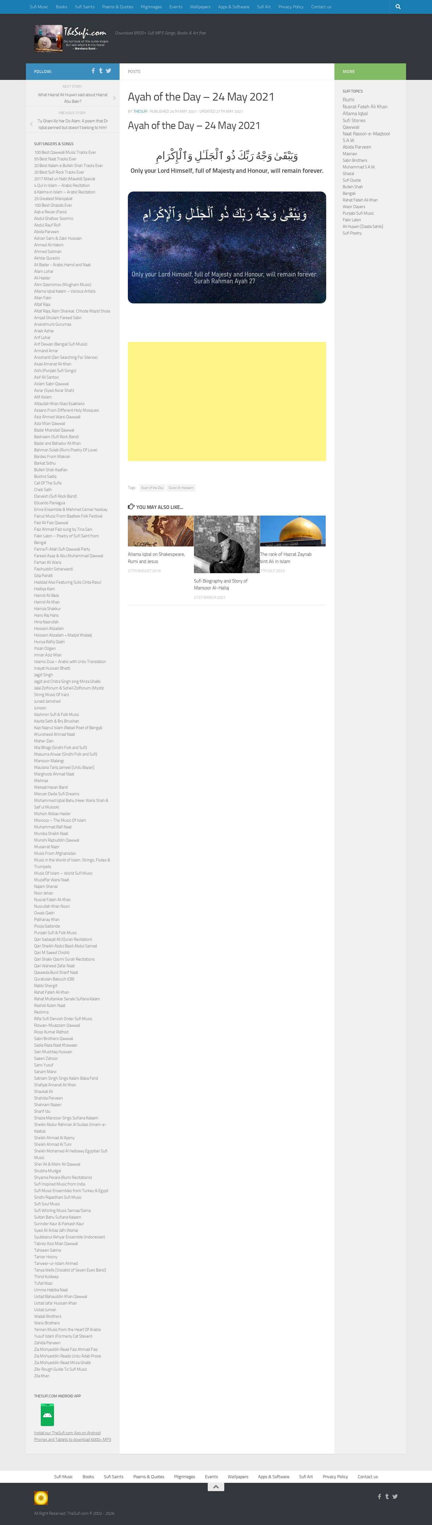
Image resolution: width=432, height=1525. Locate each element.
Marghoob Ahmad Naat (54, 774)
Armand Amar (46, 350)
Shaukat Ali (43, 1091)
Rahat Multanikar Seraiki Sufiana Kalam (67, 998)
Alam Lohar (43, 271)
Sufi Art (264, 6)
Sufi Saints (84, 6)
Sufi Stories (354, 120)
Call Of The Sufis (48, 483)
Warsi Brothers (47, 1323)
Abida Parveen (46, 231)
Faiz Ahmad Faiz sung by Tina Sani (63, 529)
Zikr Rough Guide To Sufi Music (60, 1369)
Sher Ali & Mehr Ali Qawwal (57, 1164)
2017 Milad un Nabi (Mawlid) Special (64, 178)
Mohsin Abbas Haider (52, 813)
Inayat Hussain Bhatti (52, 668)
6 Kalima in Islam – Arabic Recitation (64, 192)
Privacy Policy (291, 6)
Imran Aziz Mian (48, 655)
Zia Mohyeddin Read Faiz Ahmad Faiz (66, 1349)
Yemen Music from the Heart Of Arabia (67, 1329)
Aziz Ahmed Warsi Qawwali (57, 416)
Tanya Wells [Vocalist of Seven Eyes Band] (70, 1270)
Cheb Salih (43, 489)
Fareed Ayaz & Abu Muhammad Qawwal (68, 555)
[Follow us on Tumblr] (101, 71)
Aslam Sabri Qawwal (51, 383)
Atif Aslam (43, 397)
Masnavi (350, 153)
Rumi (348, 100)
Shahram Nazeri (47, 1104)
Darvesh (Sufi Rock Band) (55, 496)
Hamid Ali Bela (46, 595)
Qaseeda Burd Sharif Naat (56, 972)
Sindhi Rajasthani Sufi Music (58, 1197)
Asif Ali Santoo (46, 377)
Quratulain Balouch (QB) (54, 979)
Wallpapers (200, 6)
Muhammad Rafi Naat (53, 827)
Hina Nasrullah (46, 621)
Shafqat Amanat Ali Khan (55, 1084)
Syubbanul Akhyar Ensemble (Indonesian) (69, 1237)
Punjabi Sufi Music (358, 213)
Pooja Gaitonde (47, 926)
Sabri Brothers (355, 160)
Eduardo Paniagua (49, 502)
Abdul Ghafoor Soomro (53, 218)
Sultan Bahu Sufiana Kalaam (57, 1217)
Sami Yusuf (43, 1065)
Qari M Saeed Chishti (51, 952)
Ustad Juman (45, 1309)
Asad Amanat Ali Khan (52, 364)
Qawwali (351, 127)
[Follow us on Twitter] (108, 71)
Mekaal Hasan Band (51, 787)
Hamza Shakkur (47, 608)
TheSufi (140, 111)
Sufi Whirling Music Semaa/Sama (62, 1210)
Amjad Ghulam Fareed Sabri (58, 317)
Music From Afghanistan (55, 853)
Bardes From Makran (52, 456)
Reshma (41, 1012)
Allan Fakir (43, 297)
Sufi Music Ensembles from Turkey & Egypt (71, 1190)
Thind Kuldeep (46, 1276)
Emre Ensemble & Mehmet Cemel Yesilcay (70, 509)
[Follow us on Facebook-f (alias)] (93, 71)
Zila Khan (41, 1375)
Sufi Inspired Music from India (59, 1184)
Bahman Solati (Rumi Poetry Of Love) (65, 450)
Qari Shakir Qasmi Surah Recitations (64, 959)
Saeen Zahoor (46, 1058)
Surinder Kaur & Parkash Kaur (59, 1223)
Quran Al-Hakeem (181, 488)
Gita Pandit (43, 575)
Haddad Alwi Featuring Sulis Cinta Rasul (67, 582)
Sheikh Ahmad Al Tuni (52, 1144)
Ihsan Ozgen (45, 648)
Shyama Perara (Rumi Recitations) (63, 1177)
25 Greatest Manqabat (53, 198)
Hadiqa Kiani (44, 588)
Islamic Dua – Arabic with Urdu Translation (70, 661)
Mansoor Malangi (49, 760)
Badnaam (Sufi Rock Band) (56, 436)
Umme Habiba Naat (51, 1289)
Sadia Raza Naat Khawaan (55, 1045)
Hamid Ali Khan (47, 602)
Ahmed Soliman (47, 251)
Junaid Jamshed (47, 701)
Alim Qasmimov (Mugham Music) (62, 284)
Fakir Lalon (352, 219)
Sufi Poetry (352, 233)
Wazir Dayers (354, 206)
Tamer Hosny (45, 1256)
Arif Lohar (42, 337)
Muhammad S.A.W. (359, 167)
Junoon (40, 707)
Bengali (349, 193)
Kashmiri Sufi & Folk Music (56, 714)
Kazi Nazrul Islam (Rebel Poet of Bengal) (68, 727)
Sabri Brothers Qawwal (53, 1038)
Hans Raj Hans (46, 615)
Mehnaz (41, 780)
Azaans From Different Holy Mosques (66, 410)
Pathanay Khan (47, 919)
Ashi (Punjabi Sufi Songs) (55, 370)
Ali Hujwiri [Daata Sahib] (363, 226)
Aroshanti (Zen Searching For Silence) (66, 357)
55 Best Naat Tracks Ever (55, 159)
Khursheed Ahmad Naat (54, 734)
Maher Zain (43, 741)
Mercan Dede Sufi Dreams (56, 793)
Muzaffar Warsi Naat (51, 879)
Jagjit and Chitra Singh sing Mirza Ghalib (67, 681)
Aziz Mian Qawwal (49, 423)
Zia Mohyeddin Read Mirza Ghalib (62, 1362)
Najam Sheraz (46, 886)
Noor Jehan (43, 893)
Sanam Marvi (45, 1071)
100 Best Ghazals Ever (53, 205)
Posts (134, 71)
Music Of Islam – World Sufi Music (63, 873)
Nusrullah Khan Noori (52, 906)
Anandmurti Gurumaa (52, 324)
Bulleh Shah (353, 186)
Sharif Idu (42, 1111)
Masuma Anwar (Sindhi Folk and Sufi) (65, 754)
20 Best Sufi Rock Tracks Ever (59, 172)
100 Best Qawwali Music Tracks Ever (65, 152)
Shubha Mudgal (47, 1170)
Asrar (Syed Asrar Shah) (54, 390)
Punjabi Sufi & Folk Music (55, 932)
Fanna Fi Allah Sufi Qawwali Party (62, 549)
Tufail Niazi (43, 1283)
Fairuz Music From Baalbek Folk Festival (68, 516)
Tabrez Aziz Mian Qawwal (56, 1243)
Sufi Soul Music (47, 1203)
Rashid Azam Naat (49, 1005)
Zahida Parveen (47, 1342)
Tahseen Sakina (47, 1250)
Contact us (321, 6)
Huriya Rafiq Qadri (49, 641)
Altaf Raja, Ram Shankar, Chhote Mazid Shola (72, 311)
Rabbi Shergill (45, 985)
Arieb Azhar (44, 330)
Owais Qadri (44, 912)
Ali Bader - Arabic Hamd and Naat (62, 264)
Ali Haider (42, 278)
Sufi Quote (352, 180)
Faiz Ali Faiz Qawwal (51, 522)
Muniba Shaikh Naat (51, 833)
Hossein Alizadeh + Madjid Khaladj (63, 635)
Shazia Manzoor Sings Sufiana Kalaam (66, 1118)
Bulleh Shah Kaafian (51, 469)
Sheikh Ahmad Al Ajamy (54, 1137)
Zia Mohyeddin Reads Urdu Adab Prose (67, 1356)
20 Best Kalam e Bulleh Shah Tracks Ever (68, 165)
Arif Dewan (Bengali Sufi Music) (60, 344)
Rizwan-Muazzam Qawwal (57, 1025)
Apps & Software (233, 6)
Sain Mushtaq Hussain (53, 1051)
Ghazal (348, 173)
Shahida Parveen (48, 1098)
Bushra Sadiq (45, 476)
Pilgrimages (151, 6)
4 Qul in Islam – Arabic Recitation (62, 185)
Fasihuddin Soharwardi (53, 569)
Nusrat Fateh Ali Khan (52, 899)
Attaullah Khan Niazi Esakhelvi (59, 403)
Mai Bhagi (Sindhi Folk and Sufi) (60, 747)
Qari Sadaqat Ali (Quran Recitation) (63, 939)
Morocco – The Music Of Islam (60, 820)
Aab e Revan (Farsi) (50, 211)
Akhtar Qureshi (47, 258)
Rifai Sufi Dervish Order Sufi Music (63, 1018)
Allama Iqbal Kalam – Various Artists (65, 291)
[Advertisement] (227, 401)
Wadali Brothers (47, 1316)
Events (175, 6)
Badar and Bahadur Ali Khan (57, 443)
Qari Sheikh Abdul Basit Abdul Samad (65, 946)
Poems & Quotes (117, 6)
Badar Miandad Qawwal (54, 430)
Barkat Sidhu (45, 463)
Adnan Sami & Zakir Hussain (58, 238)
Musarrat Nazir (47, 846)
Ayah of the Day (152, 488)
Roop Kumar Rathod (51, 1032)
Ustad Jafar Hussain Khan (55, 1303)
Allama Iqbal (355, 114)
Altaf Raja (42, 304)
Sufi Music (39, 6)
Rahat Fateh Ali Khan (51, 992)
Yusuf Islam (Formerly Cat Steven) (63, 1336)
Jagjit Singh (43, 674)
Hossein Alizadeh (49, 628)
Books (61, 6)
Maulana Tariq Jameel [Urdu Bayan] (64, 767)
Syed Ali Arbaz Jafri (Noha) (56, 1230)
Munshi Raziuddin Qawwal (56, 840)
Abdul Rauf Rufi (47, 225)
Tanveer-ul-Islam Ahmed (56, 1263)
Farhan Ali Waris (47, 562)
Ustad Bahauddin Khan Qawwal (60, 1296)
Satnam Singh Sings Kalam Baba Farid (66, 1078)
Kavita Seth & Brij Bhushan (56, 721)
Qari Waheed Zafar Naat (54, 965)
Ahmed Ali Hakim (49, 245)
